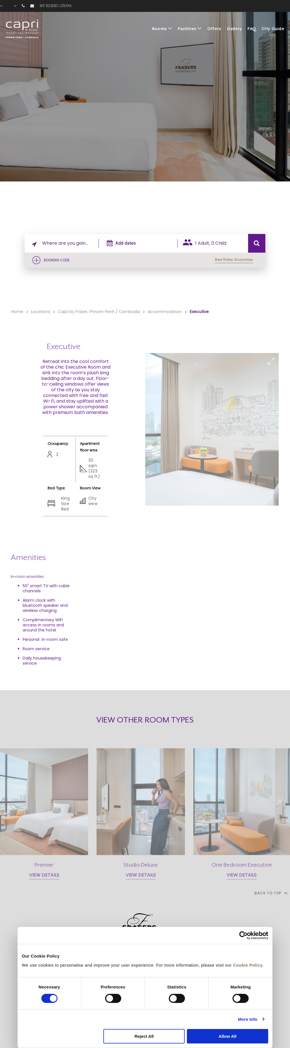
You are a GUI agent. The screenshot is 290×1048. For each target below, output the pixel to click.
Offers (214, 28)
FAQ (252, 28)
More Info (247, 1019)
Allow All (227, 1036)
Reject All (144, 1036)
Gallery (234, 28)
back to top (271, 893)
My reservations (55, 6)
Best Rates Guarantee (234, 259)
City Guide (273, 28)
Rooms (159, 28)
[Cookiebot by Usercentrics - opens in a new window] (243, 935)
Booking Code (56, 260)
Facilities (187, 28)
